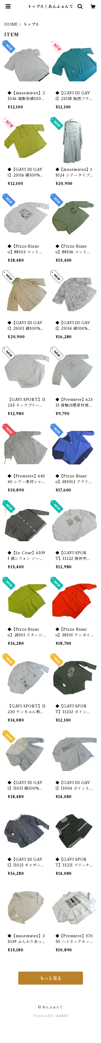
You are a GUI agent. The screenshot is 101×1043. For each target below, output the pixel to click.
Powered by (50, 1016)
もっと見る (50, 978)
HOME (11, 24)
